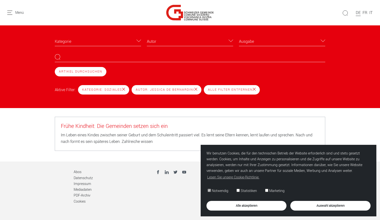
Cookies (80, 201)
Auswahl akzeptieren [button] (330, 205)
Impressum (82, 183)
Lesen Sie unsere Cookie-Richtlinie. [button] (233, 177)
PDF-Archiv (82, 195)
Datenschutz (83, 178)
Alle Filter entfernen (232, 90)
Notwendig (217, 190)
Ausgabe (246, 41)
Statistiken (246, 190)
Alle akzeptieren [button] (246, 205)
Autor (151, 41)
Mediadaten (83, 189)
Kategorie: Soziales (103, 90)
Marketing (274, 190)
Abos (77, 172)
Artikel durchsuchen (80, 71)
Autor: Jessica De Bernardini (166, 90)
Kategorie (63, 41)
